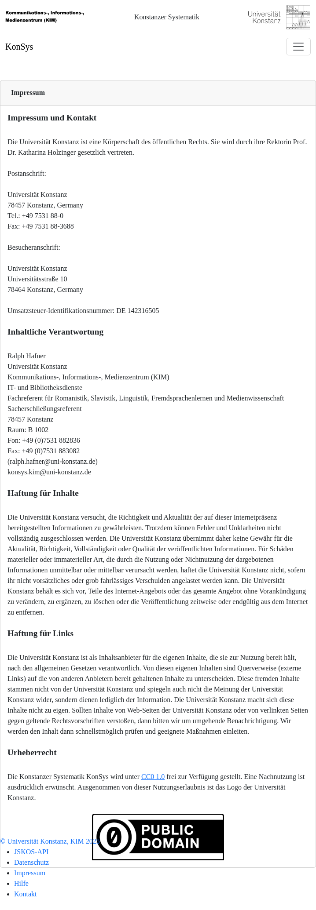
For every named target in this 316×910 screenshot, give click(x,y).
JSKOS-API (31, 851)
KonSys (19, 46)
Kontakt (25, 894)
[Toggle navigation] (298, 46)
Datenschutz (31, 862)
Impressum (28, 92)
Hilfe (21, 883)
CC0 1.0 (153, 776)
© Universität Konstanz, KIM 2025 (50, 841)
